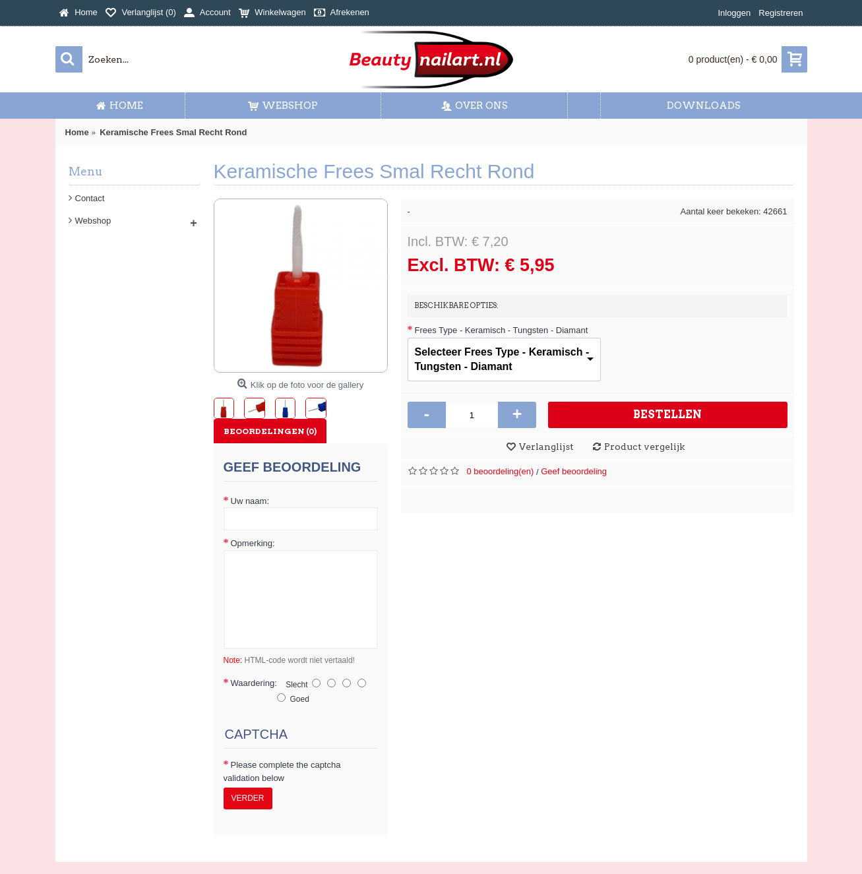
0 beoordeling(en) (500, 471)
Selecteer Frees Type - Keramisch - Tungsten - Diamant (502, 359)
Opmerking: (253, 543)
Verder (247, 798)
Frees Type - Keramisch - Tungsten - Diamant (501, 330)
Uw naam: (250, 501)
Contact (90, 198)
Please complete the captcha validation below (282, 771)
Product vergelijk (644, 446)
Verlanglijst (546, 446)
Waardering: (254, 683)
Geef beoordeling (574, 471)
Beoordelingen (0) (270, 431)
